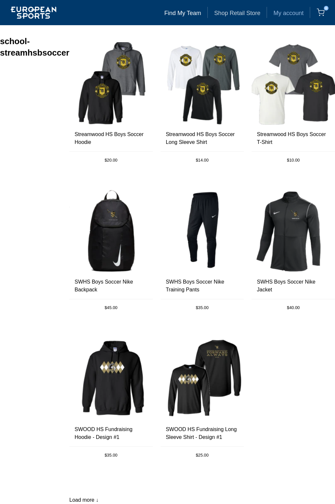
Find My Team (182, 13)
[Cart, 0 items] (321, 12)
